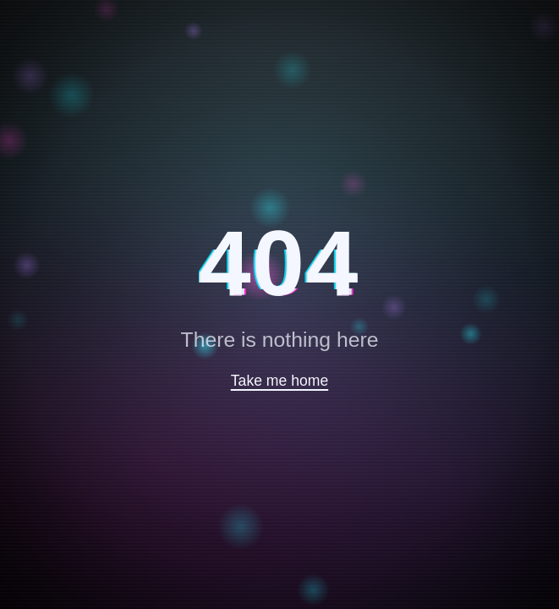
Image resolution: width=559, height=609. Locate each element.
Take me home (279, 380)
